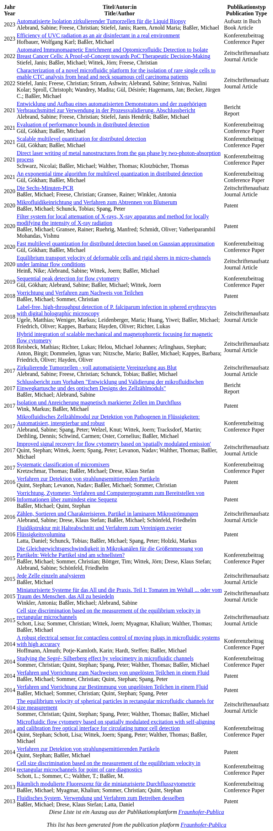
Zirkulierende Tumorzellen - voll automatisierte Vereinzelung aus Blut (97, 368)
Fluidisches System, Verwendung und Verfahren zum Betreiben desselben (100, 798)
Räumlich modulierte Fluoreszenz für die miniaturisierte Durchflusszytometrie (106, 784)
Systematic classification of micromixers (63, 464)
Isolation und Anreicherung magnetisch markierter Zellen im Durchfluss (99, 402)
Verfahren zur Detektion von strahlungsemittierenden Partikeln (88, 479)
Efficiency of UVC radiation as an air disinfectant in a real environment (98, 35)
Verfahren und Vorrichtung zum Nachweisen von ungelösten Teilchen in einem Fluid (113, 673)
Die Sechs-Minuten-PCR (45, 188)
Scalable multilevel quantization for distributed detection (81, 139)
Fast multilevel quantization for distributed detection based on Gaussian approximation (116, 244)
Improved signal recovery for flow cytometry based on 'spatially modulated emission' (114, 444)
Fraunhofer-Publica (201, 812)
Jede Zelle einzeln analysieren (51, 576)
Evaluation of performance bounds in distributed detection (83, 125)
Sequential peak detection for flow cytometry (68, 278)
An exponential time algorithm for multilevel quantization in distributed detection (110, 174)
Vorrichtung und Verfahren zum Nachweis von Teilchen (80, 293)
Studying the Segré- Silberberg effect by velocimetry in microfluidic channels (105, 658)
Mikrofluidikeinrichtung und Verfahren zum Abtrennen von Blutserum (97, 202)
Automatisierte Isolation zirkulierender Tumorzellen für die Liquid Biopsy (101, 21)
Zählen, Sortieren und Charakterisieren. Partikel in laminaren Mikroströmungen (107, 514)
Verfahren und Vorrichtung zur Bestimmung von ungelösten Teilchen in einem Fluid (112, 687)
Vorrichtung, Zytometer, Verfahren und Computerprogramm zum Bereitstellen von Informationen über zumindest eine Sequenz (110, 496)
